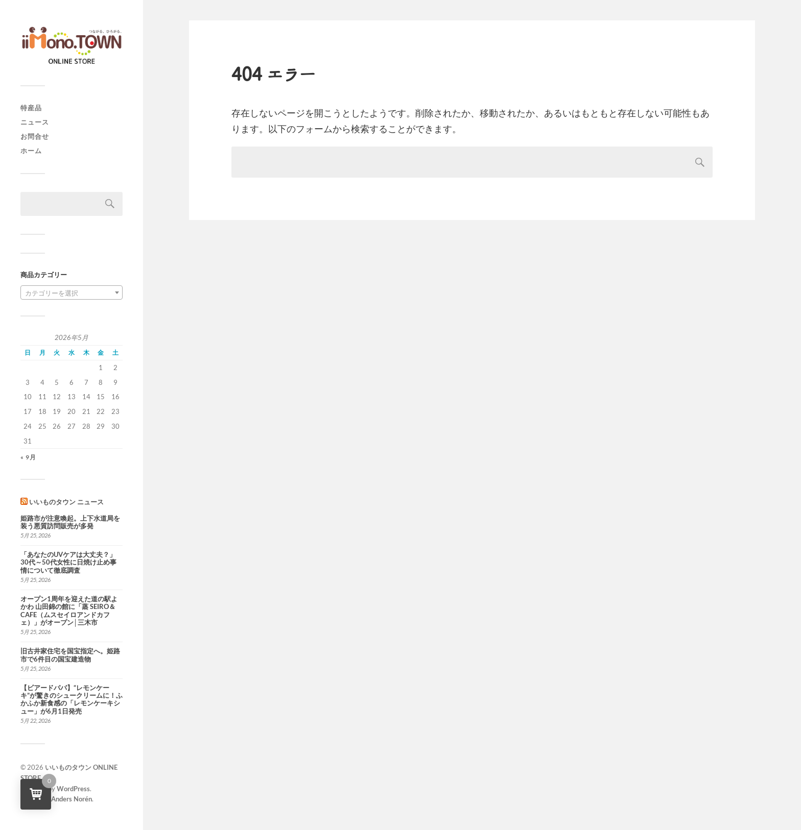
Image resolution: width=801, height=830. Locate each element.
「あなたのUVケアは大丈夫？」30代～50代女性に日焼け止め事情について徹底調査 (68, 562)
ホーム (31, 151)
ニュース (34, 122)
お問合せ (34, 136)
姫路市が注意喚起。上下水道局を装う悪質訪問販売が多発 (70, 522)
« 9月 (28, 457)
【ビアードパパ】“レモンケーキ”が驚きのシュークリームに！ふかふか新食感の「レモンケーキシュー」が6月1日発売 (71, 699)
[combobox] (71, 292)
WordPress (73, 789)
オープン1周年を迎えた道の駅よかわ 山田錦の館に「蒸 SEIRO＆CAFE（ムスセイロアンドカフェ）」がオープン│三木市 (68, 610)
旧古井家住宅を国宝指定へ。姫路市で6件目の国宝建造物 (70, 655)
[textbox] (71, 293)
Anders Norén (71, 799)
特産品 (31, 108)
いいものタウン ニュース (66, 502)
